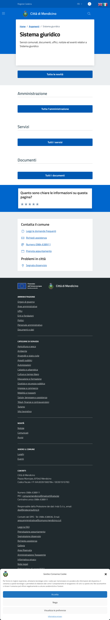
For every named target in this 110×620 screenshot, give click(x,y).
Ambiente (22, 351)
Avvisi (20, 437)
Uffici (20, 311)
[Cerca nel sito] (88, 13)
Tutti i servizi (55, 142)
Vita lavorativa (25, 411)
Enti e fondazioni (26, 315)
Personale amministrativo (30, 325)
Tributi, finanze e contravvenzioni (33, 402)
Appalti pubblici (25, 360)
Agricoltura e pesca (27, 346)
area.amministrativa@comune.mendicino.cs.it (39, 520)
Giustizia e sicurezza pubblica (31, 383)
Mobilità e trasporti (27, 392)
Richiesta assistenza (27, 541)
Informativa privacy (55, 616)
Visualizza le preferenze (55, 610)
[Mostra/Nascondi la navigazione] (3, 13)
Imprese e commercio (28, 388)
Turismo (21, 406)
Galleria (21, 545)
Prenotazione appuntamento (31, 531)
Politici (21, 320)
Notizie (21, 428)
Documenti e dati (26, 329)
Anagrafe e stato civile (28, 355)
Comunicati (23, 432)
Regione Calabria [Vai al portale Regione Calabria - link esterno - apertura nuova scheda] (25, 3)
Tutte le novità (55, 74)
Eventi (21, 459)
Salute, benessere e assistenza (32, 397)
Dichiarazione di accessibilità (31, 568)
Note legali (23, 564)
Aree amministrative (27, 306)
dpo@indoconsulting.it (28, 510)
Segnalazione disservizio (29, 536)
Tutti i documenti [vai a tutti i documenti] (55, 175)
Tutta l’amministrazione (55, 109)
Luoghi (21, 454)
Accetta (55, 594)
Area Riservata (25, 550)
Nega (55, 602)
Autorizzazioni (24, 365)
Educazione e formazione (30, 379)
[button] (105, 573)
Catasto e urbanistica (28, 369)
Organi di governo (26, 301)
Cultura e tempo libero (28, 374)
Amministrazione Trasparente (32, 555)
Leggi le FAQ (24, 527)
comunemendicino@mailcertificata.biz (41, 496)
